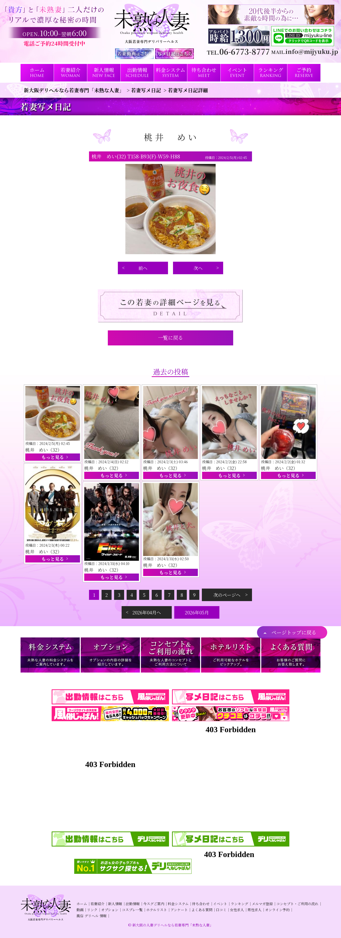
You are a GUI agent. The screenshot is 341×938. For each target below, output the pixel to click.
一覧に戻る (170, 337)
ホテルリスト (156, 909)
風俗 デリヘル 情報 (91, 915)
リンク (92, 909)
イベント (220, 903)
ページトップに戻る (294, 632)
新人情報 (115, 903)
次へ (198, 268)
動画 (79, 909)
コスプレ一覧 (132, 909)
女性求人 (237, 909)
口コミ (221, 909)
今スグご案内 (153, 903)
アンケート (179, 909)
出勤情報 (133, 903)
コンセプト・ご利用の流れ (297, 903)
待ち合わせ (201, 903)
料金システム (178, 903)
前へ (142, 268)
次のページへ (226, 595)
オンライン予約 (277, 909)
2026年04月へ (146, 612)
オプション (109, 909)
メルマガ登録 (262, 903)
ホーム (81, 903)
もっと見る (52, 457)
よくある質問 (201, 909)
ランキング (239, 903)
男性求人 (254, 909)
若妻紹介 (98, 903)
